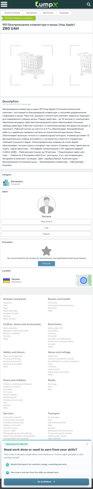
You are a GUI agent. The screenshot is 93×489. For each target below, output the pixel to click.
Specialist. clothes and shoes (15, 331)
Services (7, 316)
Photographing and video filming (17, 433)
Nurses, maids (9, 431)
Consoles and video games (59, 339)
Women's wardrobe (11, 333)
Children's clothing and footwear (17, 384)
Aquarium (7, 303)
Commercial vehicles (57, 422)
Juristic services (10, 428)
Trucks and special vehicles (60, 433)
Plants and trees (10, 311)
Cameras (52, 333)
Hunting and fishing (12, 359)
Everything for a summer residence (63, 361)
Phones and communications (60, 341)
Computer (52, 336)
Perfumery (52, 308)
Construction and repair (13, 420)
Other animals (9, 319)
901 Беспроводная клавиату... (19, 18)
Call (46, 228)
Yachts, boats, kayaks (57, 436)
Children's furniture (11, 387)
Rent (50, 387)
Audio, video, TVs (55, 328)
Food (50, 364)
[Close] (87, 443)
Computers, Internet (12, 417)
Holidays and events (12, 425)
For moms (7, 392)
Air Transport (53, 417)
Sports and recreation (12, 364)
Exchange (52, 384)
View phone (46, 221)
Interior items (54, 369)
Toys (5, 403)
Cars (50, 420)
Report (46, 234)
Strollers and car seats (13, 400)
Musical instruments (12, 361)
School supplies (10, 394)
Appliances (53, 356)
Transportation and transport (16, 438)
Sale (50, 389)
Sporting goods (10, 397)
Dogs (5, 308)
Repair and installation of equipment (19, 436)
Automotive (53, 331)
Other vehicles (54, 438)
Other (50, 311)
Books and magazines (12, 356)
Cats (5, 305)
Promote (46, 263)
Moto (50, 425)
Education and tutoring (13, 422)
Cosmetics (52, 303)
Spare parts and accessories (60, 431)
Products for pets (11, 313)
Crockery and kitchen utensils (61, 359)
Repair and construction (58, 372)
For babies (7, 389)
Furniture (52, 367)
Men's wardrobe (10, 328)
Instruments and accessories (61, 305)
